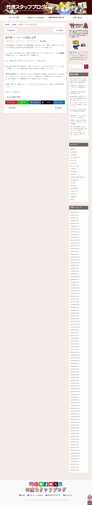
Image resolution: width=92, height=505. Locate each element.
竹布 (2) (73, 183)
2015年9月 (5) (75, 397)
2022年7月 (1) (75, 237)
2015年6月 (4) (75, 400)
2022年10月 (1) (75, 232)
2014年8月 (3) (75, 428)
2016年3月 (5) (75, 380)
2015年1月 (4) (75, 414)
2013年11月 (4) (75, 453)
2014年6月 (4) (75, 433)
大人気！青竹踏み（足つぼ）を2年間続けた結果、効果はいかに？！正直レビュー (78, 128)
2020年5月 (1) (75, 268)
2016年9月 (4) (75, 363)
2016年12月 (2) (75, 355)
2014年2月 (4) (75, 444)
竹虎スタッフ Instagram (35, 17)
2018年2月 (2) (75, 316)
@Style (54, 499)
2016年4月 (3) (75, 377)
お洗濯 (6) (74, 154)
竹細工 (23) (74, 191)
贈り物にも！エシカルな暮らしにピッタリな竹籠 (78, 116)
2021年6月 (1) (75, 251)
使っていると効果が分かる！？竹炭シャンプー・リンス (78, 134)
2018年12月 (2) (75, 288)
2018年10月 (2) (75, 293)
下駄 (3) (73, 169)
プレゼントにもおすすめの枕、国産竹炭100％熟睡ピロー (78, 110)
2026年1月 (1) (75, 215)
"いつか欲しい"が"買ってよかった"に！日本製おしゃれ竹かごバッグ (78, 104)
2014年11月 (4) (75, 419)
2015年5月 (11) (75, 402)
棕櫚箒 (62, 53)
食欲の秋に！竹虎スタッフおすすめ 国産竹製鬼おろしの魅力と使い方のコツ (78, 98)
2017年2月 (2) (75, 349)
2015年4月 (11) (75, 405)
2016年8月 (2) (75, 366)
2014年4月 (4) (75, 439)
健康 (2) (73, 149)
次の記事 (59, 30)
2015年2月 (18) (75, 411)
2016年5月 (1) (75, 374)
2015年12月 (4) (75, 388)
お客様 (44, 41)
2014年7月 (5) (75, 430)
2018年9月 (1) (75, 296)
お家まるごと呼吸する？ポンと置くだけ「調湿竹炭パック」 (78, 87)
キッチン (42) (75, 166)
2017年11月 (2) (75, 324)
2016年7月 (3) (75, 369)
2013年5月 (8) (75, 470)
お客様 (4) (74, 152)
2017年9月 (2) (75, 330)
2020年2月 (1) (75, 271)
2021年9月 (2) (75, 248)
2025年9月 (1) (75, 218)
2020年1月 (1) (75, 274)
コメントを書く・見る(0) (14, 97)
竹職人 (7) (74, 194)
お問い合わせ (77, 17)
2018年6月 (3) (75, 304)
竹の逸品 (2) (74, 180)
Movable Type (64, 499)
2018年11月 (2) (75, 290)
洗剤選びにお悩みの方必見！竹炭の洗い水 (77, 92)
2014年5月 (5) (75, 436)
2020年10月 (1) (75, 262)
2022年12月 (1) (75, 229)
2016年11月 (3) (75, 358)
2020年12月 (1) (75, 257)
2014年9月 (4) (75, 425)
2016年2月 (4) (75, 383)
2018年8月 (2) (75, 299)
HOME (23, 495)
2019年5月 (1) (75, 282)
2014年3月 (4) (75, 442)
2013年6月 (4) (75, 467)
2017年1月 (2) (75, 352)
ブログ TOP (14, 17)
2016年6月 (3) (75, 372)
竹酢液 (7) (74, 197)
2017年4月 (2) (75, 344)
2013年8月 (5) (75, 461)
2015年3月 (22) (75, 408)
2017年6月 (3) (75, 338)
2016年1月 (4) (75, 386)
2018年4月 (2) (75, 310)
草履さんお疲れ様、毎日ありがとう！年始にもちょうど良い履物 (78, 121)
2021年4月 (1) (75, 254)
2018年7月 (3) (75, 302)
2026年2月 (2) (75, 212)
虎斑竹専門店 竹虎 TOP (56, 17)
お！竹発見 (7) (75, 157)
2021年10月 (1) (75, 246)
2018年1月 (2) (75, 318)
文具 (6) (73, 174)
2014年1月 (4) (75, 447)
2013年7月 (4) (75, 464)
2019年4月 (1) (75, 285)
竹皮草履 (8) (74, 188)
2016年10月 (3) (75, 360)
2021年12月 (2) (75, 240)
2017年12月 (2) (75, 321)
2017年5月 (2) (75, 341)
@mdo (40, 499)
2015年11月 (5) (75, 391)
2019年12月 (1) (75, 276)
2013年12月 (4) (75, 450)
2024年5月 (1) (75, 226)
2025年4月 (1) (75, 220)
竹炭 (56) (73, 185)
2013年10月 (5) (75, 456)
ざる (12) (73, 163)
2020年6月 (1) (75, 265)
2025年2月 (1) (75, 223)
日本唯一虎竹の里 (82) (77, 177)
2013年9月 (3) (75, 458)
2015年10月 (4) (75, 394)
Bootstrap (36, 499)
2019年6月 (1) (75, 279)
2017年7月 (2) (75, 335)
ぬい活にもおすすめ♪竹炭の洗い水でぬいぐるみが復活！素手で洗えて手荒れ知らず (78, 80)
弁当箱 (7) (74, 171)
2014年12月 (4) (75, 416)
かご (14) (73, 160)
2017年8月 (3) (75, 332)
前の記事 (11, 30)
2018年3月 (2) (75, 313)
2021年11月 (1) (75, 243)
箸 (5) (72, 199)
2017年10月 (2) (75, 327)
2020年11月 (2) (75, 260)
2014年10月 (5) (75, 422)
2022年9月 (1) (75, 234)
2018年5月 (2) (75, 307)
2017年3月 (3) (75, 346)
